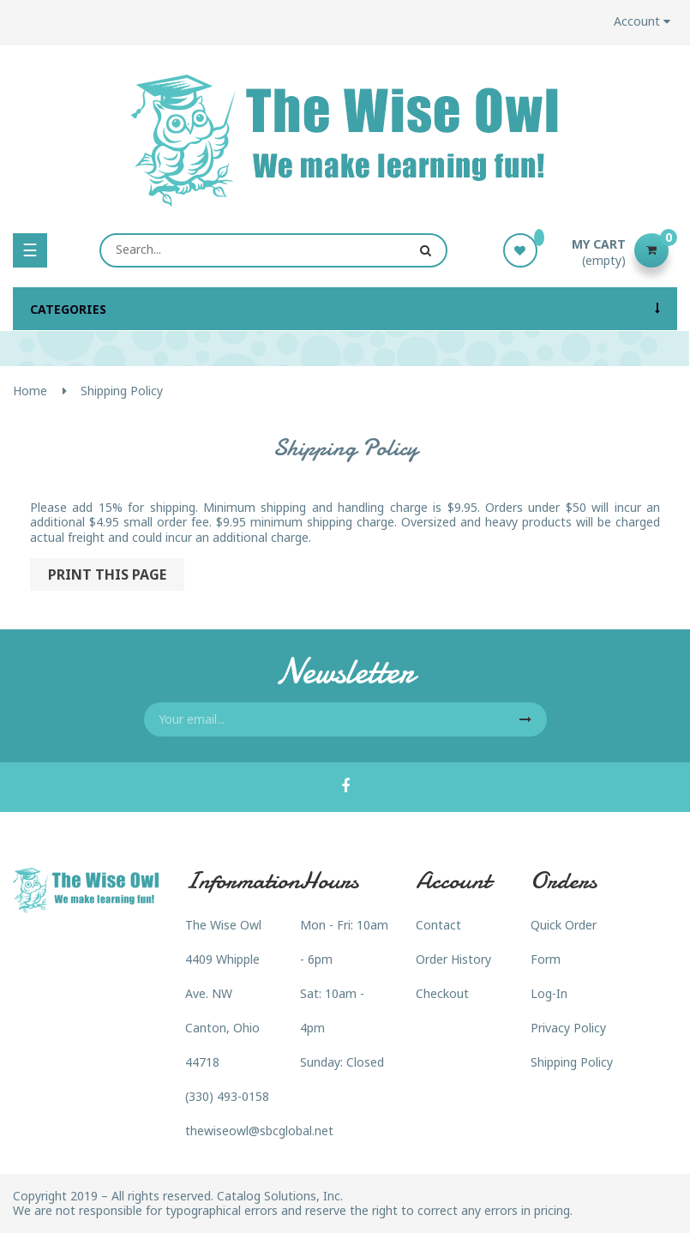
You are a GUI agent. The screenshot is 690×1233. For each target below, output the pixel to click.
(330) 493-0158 (227, 1096)
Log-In (549, 993)
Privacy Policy (568, 1027)
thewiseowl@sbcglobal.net (259, 1130)
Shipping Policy (572, 1062)
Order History (453, 959)
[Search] (273, 250)
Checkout (442, 993)
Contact (438, 925)
